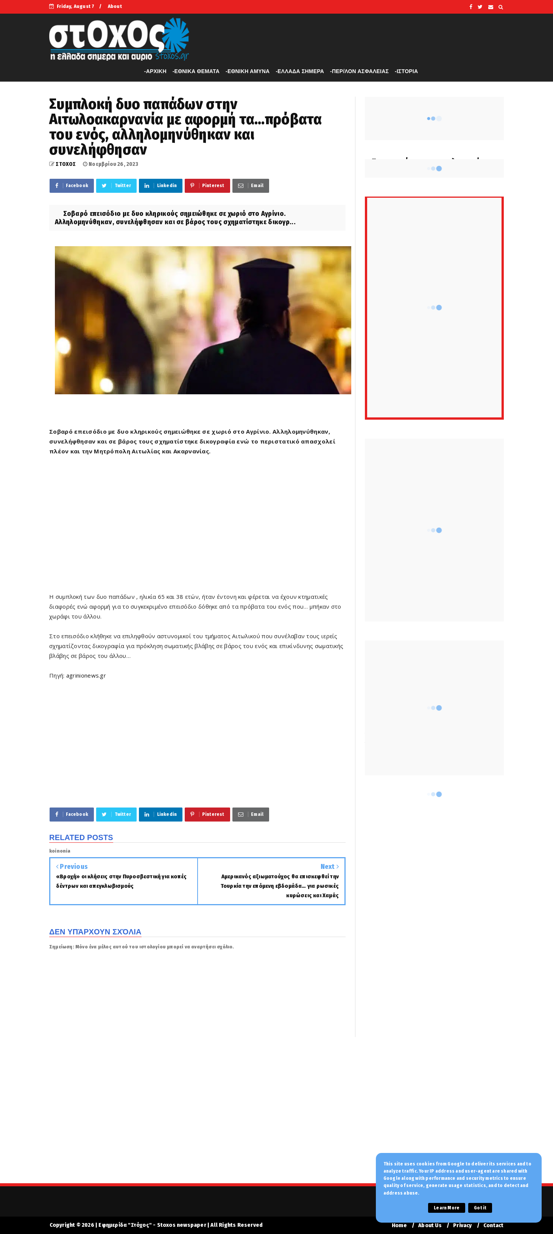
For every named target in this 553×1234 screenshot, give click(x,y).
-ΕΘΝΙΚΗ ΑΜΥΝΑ (247, 71)
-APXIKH (155, 71)
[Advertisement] (197, 529)
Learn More (447, 1208)
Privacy (462, 1225)
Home (399, 1225)
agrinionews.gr (86, 675)
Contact (493, 1225)
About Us (430, 1225)
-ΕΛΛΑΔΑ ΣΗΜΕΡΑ (300, 71)
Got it (480, 1208)
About (115, 6)
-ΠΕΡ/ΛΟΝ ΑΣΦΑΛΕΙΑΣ (359, 71)
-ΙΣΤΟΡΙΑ (406, 71)
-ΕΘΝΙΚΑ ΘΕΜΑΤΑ (196, 71)
